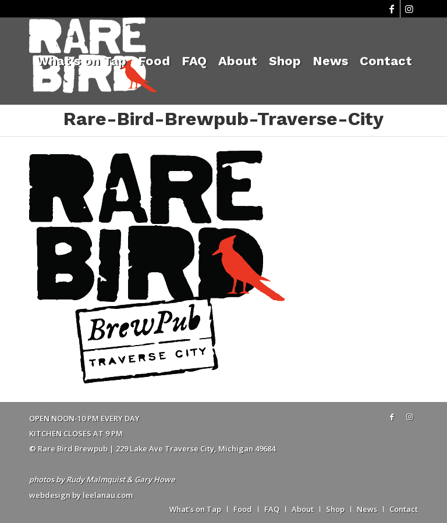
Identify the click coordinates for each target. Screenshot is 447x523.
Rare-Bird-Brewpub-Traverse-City (223, 119)
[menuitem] (81, 61)
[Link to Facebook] (391, 8)
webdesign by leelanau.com (81, 495)
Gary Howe (154, 479)
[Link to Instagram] (409, 8)
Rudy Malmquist (95, 479)
